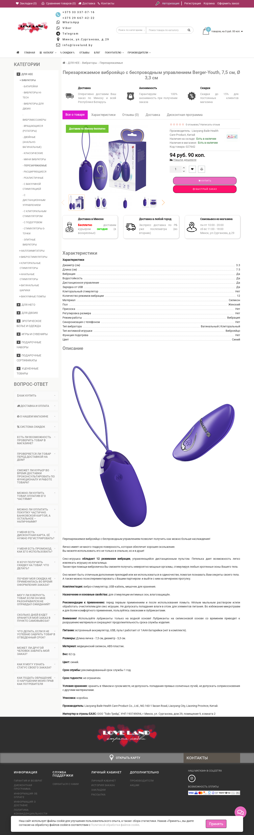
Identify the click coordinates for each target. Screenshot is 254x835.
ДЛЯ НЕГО (26, 304)
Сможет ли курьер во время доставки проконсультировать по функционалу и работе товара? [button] (36, 476)
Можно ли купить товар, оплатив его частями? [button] (36, 496)
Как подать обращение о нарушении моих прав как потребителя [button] (36, 681)
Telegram (71, 33)
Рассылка (98, 794)
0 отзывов (191, 124)
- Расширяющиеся (34, 171)
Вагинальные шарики (29, 288)
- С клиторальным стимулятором (34, 214)
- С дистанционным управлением (34, 200)
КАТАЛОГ (48, 52)
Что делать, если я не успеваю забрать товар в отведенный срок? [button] (36, 634)
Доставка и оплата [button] (36, 405)
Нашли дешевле (184, 160)
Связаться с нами (66, 784)
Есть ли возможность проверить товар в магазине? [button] (36, 440)
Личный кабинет (103, 780)
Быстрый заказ (205, 189)
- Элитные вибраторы (30, 242)
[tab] (36, 395)
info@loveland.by (78, 45)
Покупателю (114, 52)
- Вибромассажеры (34, 117)
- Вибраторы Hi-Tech (32, 95)
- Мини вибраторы (34, 159)
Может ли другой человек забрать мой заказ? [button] (36, 651)
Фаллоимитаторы (32, 250)
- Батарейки (30, 86)
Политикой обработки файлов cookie (115, 824)
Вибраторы (28, 80)
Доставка (153, 115)
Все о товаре (75, 114)
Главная (29, 52)
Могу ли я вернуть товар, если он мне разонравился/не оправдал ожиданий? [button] (36, 600)
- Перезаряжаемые (35, 165)
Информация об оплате (26, 795)
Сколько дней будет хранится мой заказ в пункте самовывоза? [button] (36, 618)
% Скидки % (67, 52)
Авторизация (170, 3)
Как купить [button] (36, 395)
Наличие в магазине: (194, 142)
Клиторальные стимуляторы (30, 266)
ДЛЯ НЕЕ (25, 74)
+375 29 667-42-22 (79, 17)
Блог (97, 52)
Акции (134, 785)
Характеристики (103, 115)
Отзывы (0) (130, 115)
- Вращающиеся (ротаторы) (33, 128)
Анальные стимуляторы (29, 277)
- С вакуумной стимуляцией (32, 186)
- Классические (33, 153)
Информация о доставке (25, 803)
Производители (139, 52)
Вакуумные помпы (33, 296)
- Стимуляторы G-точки (34, 231)
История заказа (103, 785)
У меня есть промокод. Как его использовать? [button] (36, 550)
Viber (67, 28)
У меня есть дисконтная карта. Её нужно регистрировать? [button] (36, 535)
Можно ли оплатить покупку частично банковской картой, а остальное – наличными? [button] (36, 515)
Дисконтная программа (185, 115)
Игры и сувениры (32, 334)
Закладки (98, 789)
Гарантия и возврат (28, 780)
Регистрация (192, 3)
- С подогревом (32, 222)
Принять (216, 824)
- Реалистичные (33, 178)
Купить (204, 180)
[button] (163, 203)
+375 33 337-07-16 (79, 12)
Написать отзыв (210, 124)
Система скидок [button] (36, 426)
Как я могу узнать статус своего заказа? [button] (36, 666)
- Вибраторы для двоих (33, 106)
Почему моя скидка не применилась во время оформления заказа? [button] (36, 581)
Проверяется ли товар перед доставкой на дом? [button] (36, 457)
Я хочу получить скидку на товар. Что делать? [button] (36, 565)
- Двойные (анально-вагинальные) (32, 142)
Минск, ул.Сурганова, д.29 (86, 39)
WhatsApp (71, 22)
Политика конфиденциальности (30, 811)
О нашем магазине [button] (36, 416)
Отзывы (84, 52)
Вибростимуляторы (33, 257)
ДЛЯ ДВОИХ (27, 312)
